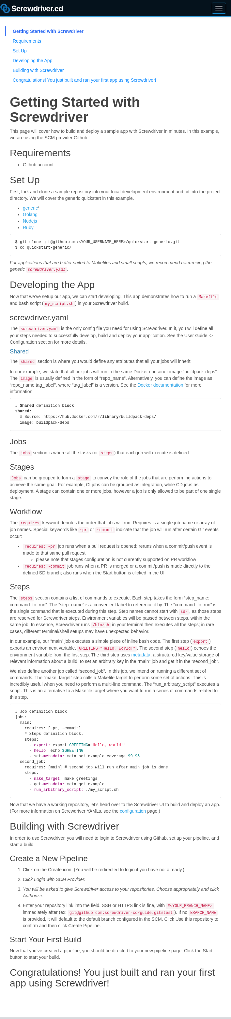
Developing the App (32, 60)
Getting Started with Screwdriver (48, 31)
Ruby (28, 227)
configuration (133, 804)
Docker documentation (160, 382)
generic (30, 208)
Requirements (27, 41)
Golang (30, 214)
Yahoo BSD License (92, 1015)
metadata (140, 648)
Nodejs (30, 221)
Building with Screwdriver (38, 70)
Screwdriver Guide (31, 9)
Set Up (20, 50)
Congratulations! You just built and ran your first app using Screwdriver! (84, 80)
